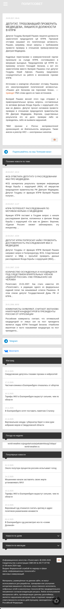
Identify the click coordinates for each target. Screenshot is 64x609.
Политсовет (32, 4)
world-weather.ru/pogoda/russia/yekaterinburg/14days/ (32, 442)
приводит (10, 93)
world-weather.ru (32, 445)
